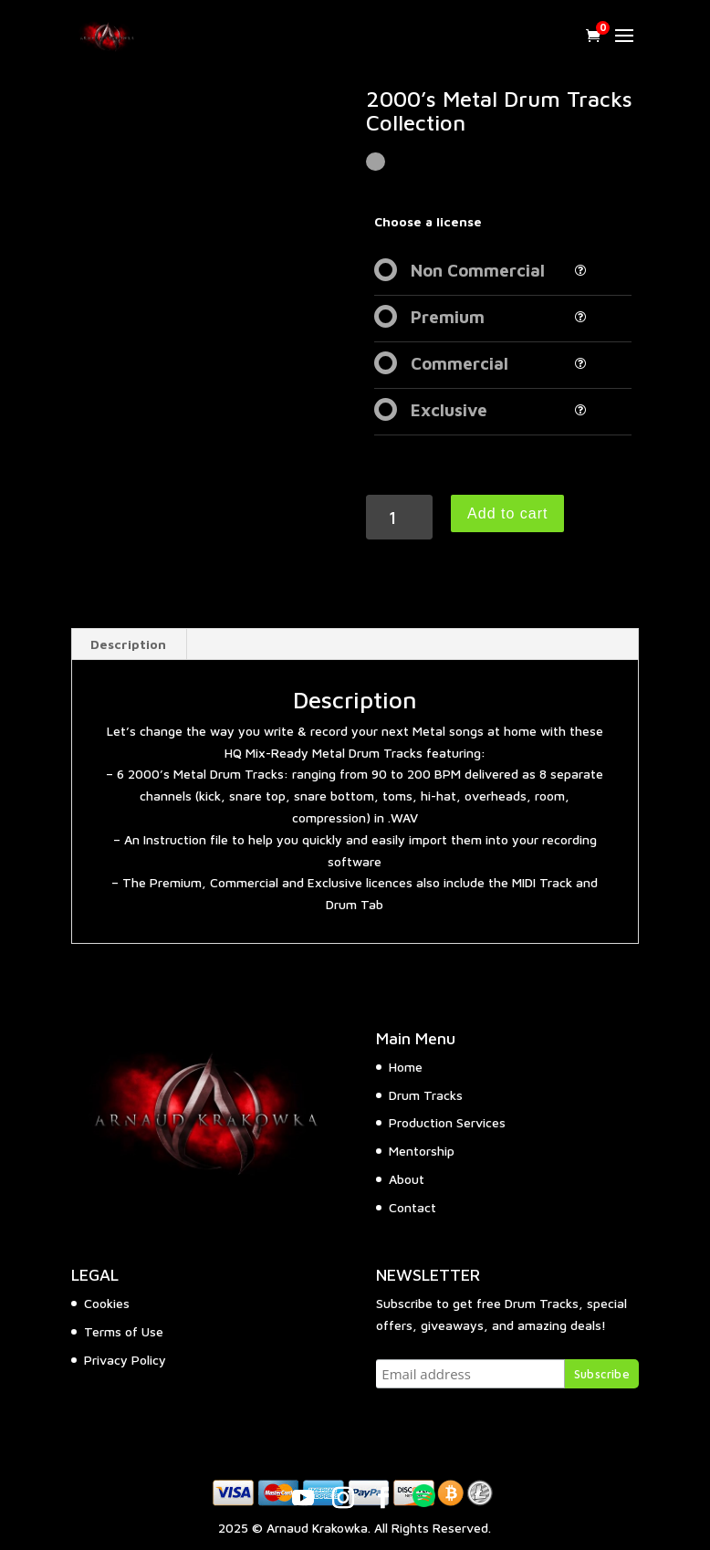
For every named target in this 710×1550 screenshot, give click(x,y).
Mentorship (421, 1150)
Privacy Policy (125, 1359)
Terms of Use (123, 1331)
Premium (448, 317)
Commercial (459, 363)
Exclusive (449, 410)
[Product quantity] (399, 517)
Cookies (107, 1303)
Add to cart (507, 513)
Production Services (447, 1122)
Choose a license (428, 221)
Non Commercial (478, 270)
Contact (412, 1207)
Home (406, 1066)
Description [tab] (128, 644)
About (406, 1179)
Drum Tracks (426, 1095)
